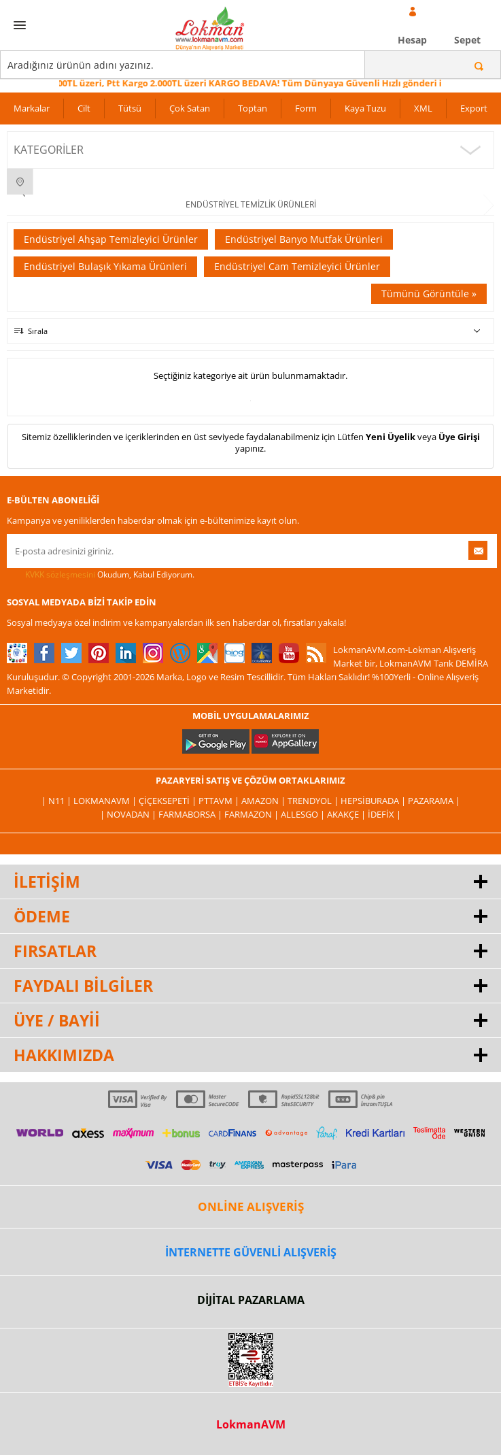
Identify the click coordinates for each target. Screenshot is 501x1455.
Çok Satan (189, 108)
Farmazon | (252, 814)
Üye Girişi (459, 437)
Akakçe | (347, 814)
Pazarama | (434, 801)
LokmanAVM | (106, 801)
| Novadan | (129, 814)
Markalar (32, 108)
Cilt (83, 108)
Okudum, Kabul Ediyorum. (100, 575)
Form (306, 108)
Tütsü (129, 108)
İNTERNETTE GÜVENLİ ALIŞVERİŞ (250, 1252)
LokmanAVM (251, 1424)
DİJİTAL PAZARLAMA (251, 1299)
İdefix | (384, 814)
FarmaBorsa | (191, 814)
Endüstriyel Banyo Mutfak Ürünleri (304, 239)
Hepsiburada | (374, 801)
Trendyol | (314, 801)
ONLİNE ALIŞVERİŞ (251, 1206)
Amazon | (264, 801)
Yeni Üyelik (390, 437)
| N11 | (57, 801)
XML (423, 108)
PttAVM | (219, 801)
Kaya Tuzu (365, 108)
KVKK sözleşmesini (60, 574)
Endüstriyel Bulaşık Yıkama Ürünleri (105, 266)
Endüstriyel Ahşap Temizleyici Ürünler (111, 239)
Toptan (252, 108)
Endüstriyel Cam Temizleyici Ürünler (297, 266)
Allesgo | (304, 814)
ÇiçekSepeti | (168, 801)
